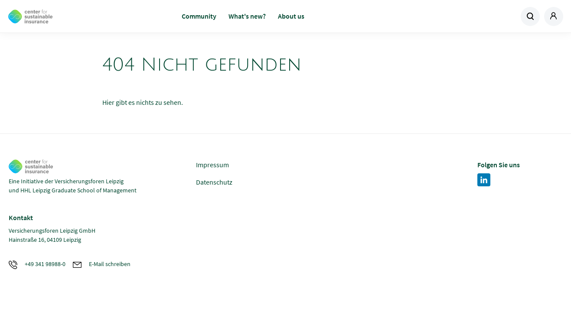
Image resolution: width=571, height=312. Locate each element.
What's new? (247, 16)
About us (291, 16)
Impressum (212, 164)
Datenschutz (214, 182)
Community (199, 16)
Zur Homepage (70, 16)
